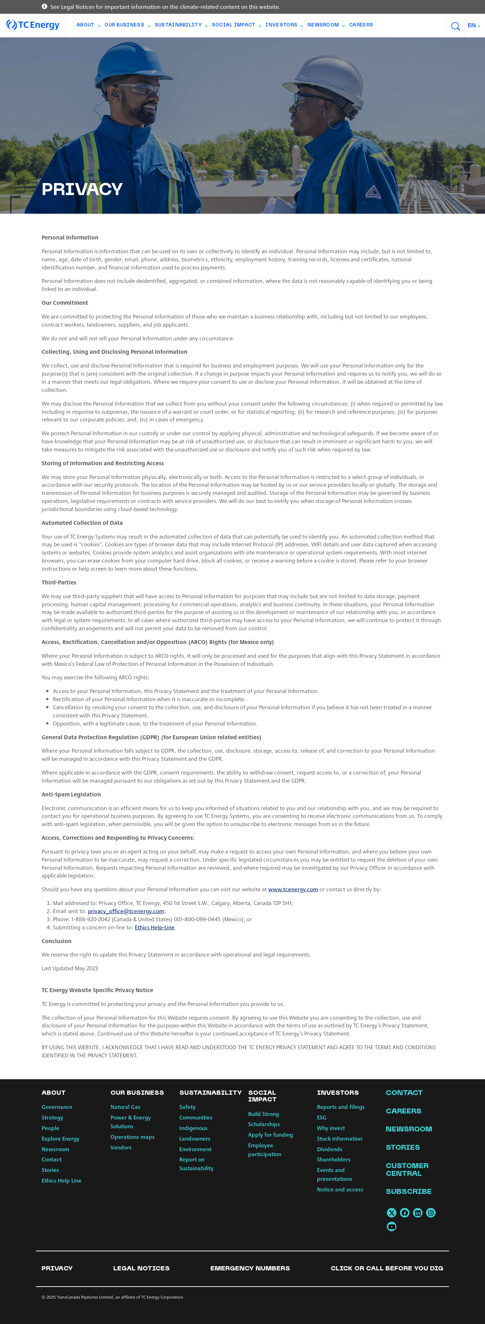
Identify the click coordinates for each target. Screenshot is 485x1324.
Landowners (194, 1138)
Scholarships (264, 1123)
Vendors (121, 1147)
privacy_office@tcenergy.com (126, 910)
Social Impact (236, 26)
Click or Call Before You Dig (387, 1269)
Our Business (127, 26)
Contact (51, 1159)
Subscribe (409, 1192)
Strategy (52, 1117)
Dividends (329, 1148)
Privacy (57, 1269)
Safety (187, 1106)
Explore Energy (60, 1138)
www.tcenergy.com (293, 889)
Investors (284, 26)
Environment (195, 1148)
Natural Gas (125, 1106)
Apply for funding (270, 1134)
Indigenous (193, 1127)
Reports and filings (341, 1106)
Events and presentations (334, 1174)
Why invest (331, 1127)
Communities (195, 1117)
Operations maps (132, 1136)
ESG (322, 1117)
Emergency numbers (250, 1269)
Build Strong (263, 1113)
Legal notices (141, 1269)
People (50, 1127)
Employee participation (264, 1149)
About (88, 26)
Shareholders (334, 1159)
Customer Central (407, 1170)
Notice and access (340, 1189)
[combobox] (474, 25)
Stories (50, 1169)
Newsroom (326, 26)
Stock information (339, 1138)
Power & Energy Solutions (130, 1121)
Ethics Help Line (62, 1180)
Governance (57, 1106)
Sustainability (181, 26)
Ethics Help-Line (155, 927)
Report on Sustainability (196, 1163)
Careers (361, 25)
